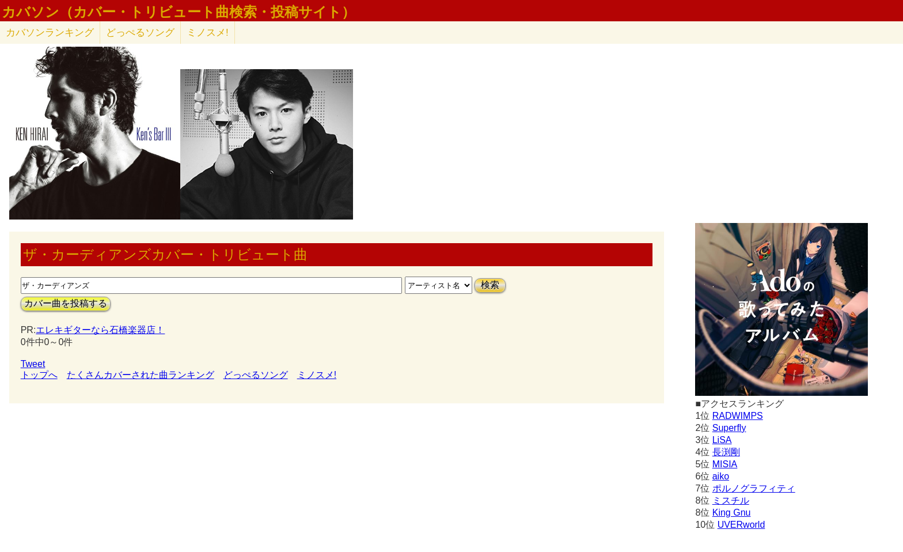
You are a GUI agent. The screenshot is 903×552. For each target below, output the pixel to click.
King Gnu (731, 512)
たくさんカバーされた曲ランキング (140, 375)
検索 (490, 285)
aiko (720, 476)
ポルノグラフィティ (753, 488)
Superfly (729, 428)
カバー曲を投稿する (65, 303)
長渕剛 (726, 452)
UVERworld (741, 525)
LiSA (722, 440)
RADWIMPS (737, 416)
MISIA (725, 464)
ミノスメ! (208, 32)
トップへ (39, 375)
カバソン (50, 32)
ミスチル (730, 500)
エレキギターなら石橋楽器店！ (100, 330)
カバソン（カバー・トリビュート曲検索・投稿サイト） (178, 12)
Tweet (33, 364)
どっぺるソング (140, 32)
